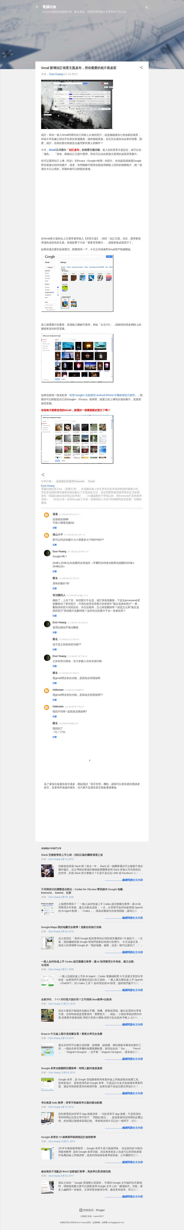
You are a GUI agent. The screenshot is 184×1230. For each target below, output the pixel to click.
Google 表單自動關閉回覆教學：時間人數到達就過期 (71, 1068)
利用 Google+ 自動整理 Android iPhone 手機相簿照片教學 (102, 395)
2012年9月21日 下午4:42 (69, 673)
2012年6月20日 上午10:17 (69, 514)
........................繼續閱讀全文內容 (124, 879)
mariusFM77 (98, 1216)
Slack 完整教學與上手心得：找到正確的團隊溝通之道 (72, 854)
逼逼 (55, 514)
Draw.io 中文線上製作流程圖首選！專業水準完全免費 (71, 1033)
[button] (141, 68)
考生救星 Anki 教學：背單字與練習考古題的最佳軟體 (71, 1102)
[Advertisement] (92, 39)
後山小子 (58, 534)
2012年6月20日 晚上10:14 (77, 595)
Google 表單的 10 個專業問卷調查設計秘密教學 (68, 1137)
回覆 (55, 528)
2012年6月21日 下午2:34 (69, 639)
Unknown (58, 689)
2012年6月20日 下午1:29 (69, 578)
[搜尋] (147, 7)
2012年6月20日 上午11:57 (74, 535)
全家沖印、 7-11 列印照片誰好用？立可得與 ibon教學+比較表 (76, 999)
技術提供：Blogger (92, 1210)
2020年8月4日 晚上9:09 (68, 723)
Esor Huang (59, 551)
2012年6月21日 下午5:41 (77, 656)
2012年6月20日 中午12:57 (78, 552)
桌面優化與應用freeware (70, 481)
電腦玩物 (49, 7)
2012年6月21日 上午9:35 (77, 623)
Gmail (91, 481)
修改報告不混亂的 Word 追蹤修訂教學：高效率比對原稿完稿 (76, 1171)
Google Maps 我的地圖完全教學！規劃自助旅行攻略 (71, 927)
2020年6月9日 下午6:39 (74, 707)
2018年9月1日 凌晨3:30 (74, 690)
